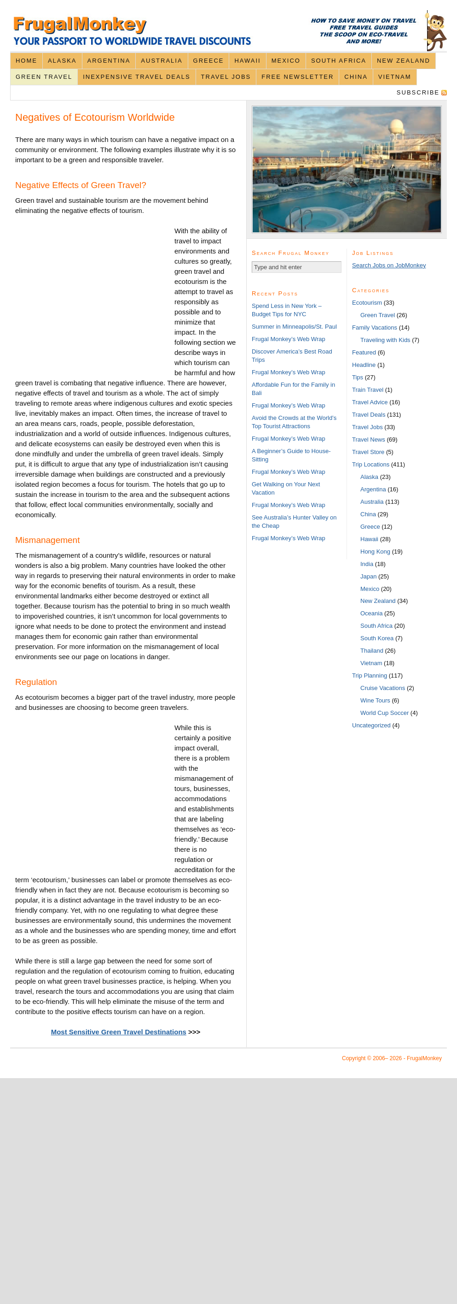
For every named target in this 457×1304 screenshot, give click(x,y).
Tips (357, 377)
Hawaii (247, 60)
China (355, 76)
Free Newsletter (297, 76)
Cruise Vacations (382, 687)
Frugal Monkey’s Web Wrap (288, 339)
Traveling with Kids (385, 339)
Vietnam (394, 76)
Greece (208, 60)
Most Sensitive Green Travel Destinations (118, 1032)
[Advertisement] (94, 302)
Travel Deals (368, 414)
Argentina (109, 60)
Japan (368, 576)
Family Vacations (374, 327)
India (366, 564)
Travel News (368, 439)
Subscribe (418, 92)
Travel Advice (370, 402)
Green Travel (44, 76)
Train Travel (367, 389)
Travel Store (368, 451)
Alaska (62, 60)
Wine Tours (375, 700)
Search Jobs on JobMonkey (389, 265)
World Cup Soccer (384, 712)
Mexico (286, 60)
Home (26, 60)
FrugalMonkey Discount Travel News (228, 30)
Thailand (371, 650)
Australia (161, 60)
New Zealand (403, 60)
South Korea (376, 638)
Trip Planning (369, 675)
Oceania (371, 613)
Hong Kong (375, 551)
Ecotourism (367, 302)
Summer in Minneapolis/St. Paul (294, 326)
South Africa (338, 60)
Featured (364, 352)
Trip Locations (370, 464)
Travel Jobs (226, 76)
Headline (364, 364)
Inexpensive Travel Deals (136, 76)
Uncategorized (371, 725)
